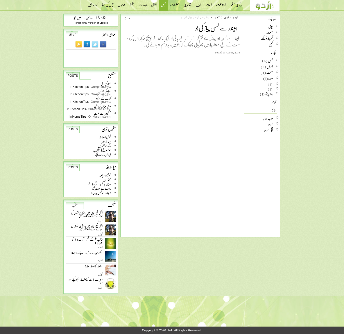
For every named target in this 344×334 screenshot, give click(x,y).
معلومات (174, 3)
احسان (270, 66)
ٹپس (163, 5)
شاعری (187, 3)
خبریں (198, 3)
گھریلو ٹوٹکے (267, 38)
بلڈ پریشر (269, 93)
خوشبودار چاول (105, 175)
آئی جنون (268, 129)
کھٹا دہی (107, 179)
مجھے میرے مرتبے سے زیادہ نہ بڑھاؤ (87, 253)
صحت (269, 32)
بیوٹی (270, 26)
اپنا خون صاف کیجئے (103, 154)
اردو (235, 17)
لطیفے (131, 3)
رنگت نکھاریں (104, 145)
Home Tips (79, 116)
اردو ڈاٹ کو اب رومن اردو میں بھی (90, 17)
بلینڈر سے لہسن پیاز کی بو (101, 192)
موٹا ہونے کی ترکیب (102, 150)
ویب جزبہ (268, 118)
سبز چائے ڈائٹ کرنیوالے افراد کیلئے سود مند (86, 282)
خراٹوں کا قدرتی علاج (93, 267)
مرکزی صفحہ (236, 3)
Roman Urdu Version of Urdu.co (91, 22)
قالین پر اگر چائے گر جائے (99, 183)
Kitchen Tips (81, 86)
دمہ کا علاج (105, 141)
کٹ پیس (93, 3)
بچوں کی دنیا (107, 3)
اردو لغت (221, 3)
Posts (73, 75)
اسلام (209, 3)
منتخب (75, 205)
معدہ (270, 78)
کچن (217, 17)
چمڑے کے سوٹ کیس (101, 188)
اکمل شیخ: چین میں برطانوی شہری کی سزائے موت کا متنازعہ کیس (87, 215)
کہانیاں (121, 3)
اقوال (154, 3)
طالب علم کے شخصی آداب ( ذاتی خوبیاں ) (87, 242)
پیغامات (142, 3)
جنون (270, 124)
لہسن (270, 60)
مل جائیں (72, 34)
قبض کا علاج (105, 137)
